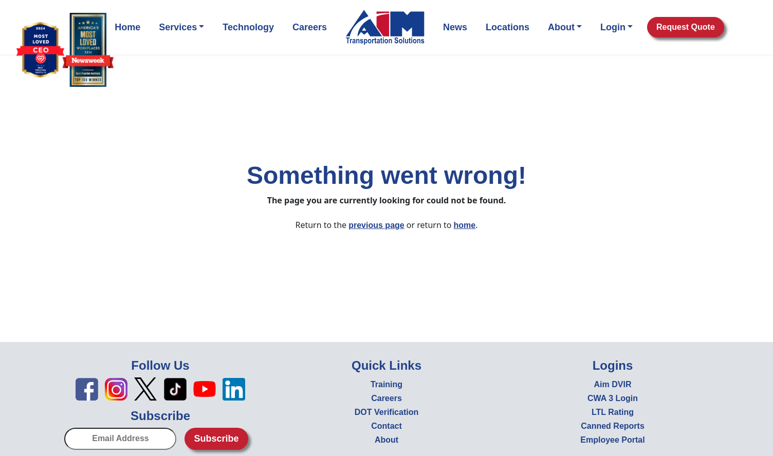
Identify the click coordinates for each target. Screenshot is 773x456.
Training (386, 384)
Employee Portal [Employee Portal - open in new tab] (612, 439)
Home (127, 27)
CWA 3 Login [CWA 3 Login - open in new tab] (612, 398)
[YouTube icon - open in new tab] (204, 388)
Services (181, 27)
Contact (386, 426)
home (465, 225)
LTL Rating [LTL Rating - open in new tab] (613, 412)
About (565, 27)
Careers (309, 27)
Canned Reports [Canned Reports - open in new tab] (613, 426)
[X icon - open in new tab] (145, 388)
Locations (507, 27)
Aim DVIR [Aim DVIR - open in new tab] (613, 384)
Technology (248, 27)
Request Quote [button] (685, 27)
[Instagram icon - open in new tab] (116, 388)
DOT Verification (386, 412)
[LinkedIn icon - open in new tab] (234, 388)
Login (616, 27)
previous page (376, 225)
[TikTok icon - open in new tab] (175, 388)
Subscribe (216, 438)
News (455, 27)
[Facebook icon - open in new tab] (87, 388)
